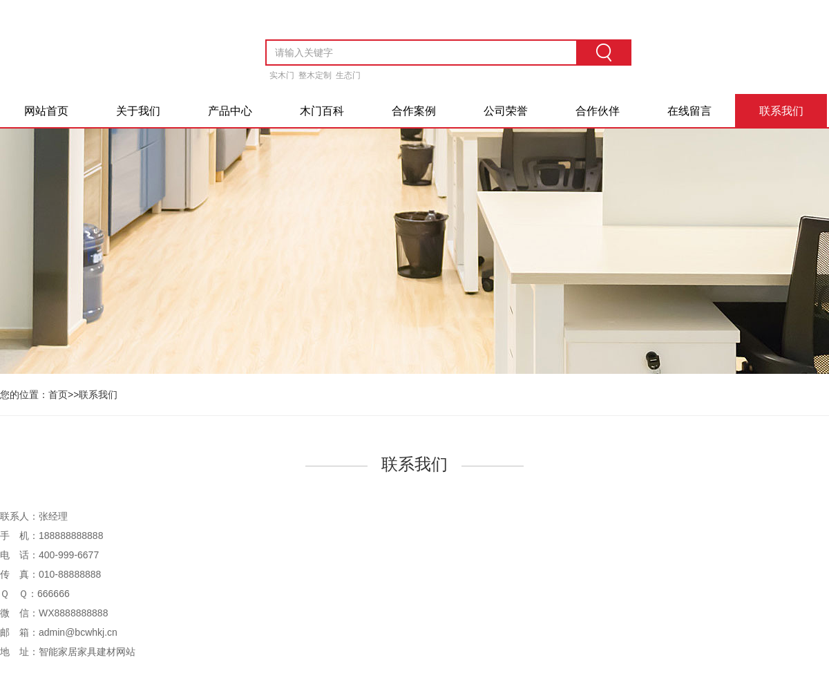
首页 (58, 394)
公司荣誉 (506, 111)
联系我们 (781, 111)
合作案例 (414, 111)
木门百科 (322, 111)
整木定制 (315, 75)
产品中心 (230, 111)
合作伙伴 (597, 111)
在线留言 (689, 111)
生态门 (348, 75)
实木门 (281, 75)
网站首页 (46, 111)
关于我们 (138, 111)
